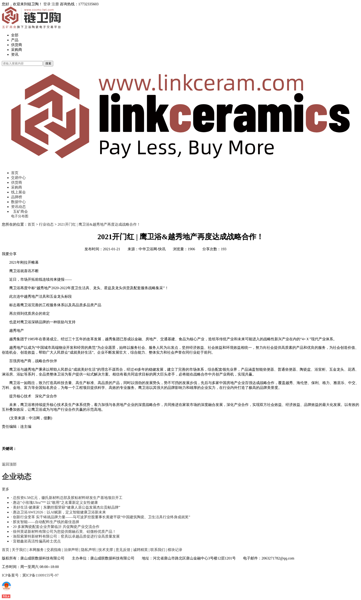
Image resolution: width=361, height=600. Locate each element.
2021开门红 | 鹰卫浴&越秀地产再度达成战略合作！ (99, 224)
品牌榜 (16, 197)
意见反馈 (123, 550)
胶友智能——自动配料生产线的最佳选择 (46, 522)
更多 (5, 489)
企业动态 (16, 476)
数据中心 (18, 202)
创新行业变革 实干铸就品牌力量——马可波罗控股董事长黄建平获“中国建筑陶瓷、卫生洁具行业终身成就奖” (101, 517)
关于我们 (19, 550)
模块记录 (175, 550)
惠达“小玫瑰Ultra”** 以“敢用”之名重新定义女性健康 (55, 502)
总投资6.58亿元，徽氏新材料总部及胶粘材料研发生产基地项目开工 (67, 498)
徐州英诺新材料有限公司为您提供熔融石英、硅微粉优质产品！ (64, 531)
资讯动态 (18, 207)
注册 (55, 4)
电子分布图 (19, 216)
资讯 (14, 54)
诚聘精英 (140, 550)
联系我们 (157, 550)
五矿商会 (20, 211)
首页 (14, 173)
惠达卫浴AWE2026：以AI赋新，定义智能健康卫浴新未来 (59, 512)
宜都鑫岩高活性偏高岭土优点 (37, 541)
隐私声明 (88, 550)
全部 (14, 35)
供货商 (16, 45)
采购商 (16, 50)
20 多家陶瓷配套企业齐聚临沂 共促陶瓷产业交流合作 (56, 527)
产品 (14, 40)
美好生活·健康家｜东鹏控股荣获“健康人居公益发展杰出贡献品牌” (66, 507)
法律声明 (71, 550)
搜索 (48, 63)
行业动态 (46, 224)
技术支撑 (105, 550)
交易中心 (18, 178)
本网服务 (36, 550)
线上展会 (18, 192)
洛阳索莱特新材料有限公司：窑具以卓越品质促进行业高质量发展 (66, 536)
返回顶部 (9, 464)
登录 (47, 4)
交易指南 (54, 550)
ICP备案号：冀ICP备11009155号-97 (30, 575)
